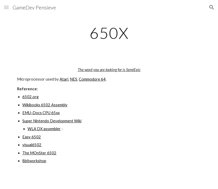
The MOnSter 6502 (39, 153)
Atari (64, 79)
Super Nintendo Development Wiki (51, 121)
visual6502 (31, 145)
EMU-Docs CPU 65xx (41, 113)
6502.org (30, 96)
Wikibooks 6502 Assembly (45, 105)
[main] (109, 33)
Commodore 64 (92, 79)
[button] (6, 7)
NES (73, 79)
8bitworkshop (34, 161)
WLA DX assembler (44, 129)
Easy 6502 (31, 137)
